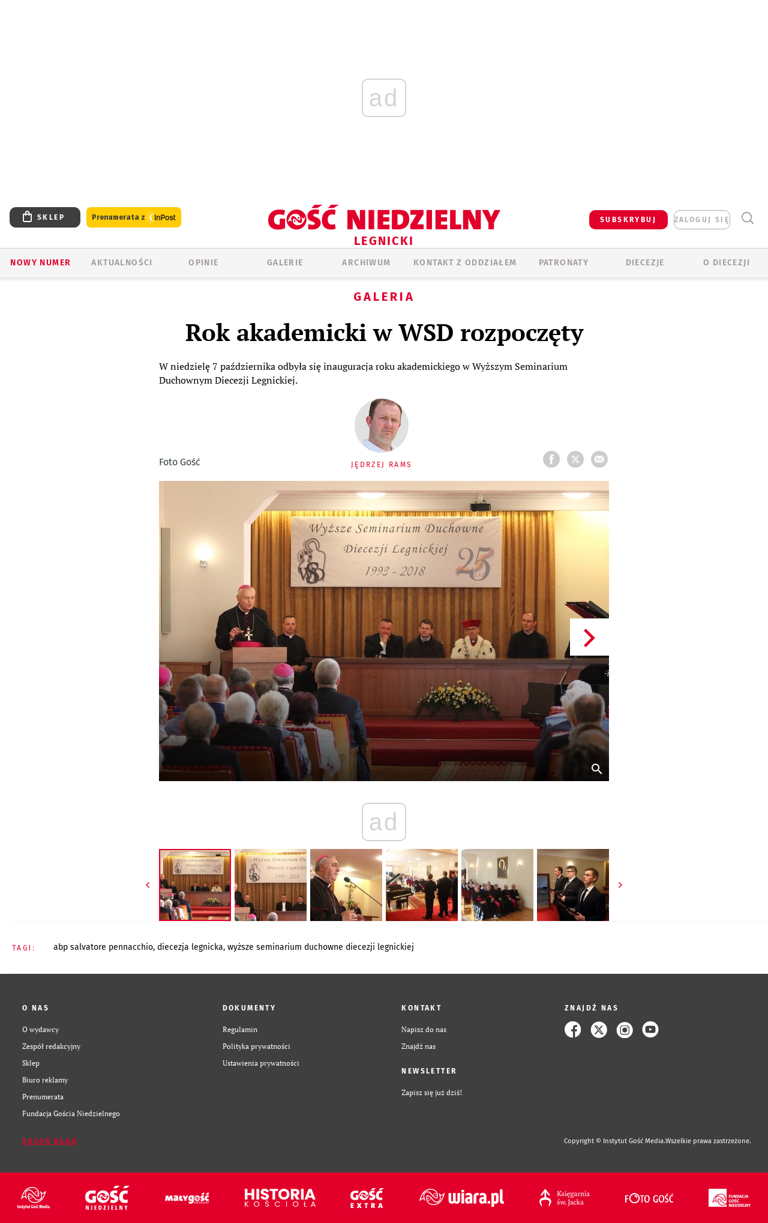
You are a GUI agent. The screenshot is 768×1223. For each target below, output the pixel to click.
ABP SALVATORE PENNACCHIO (103, 947)
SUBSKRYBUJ (628, 220)
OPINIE (203, 263)
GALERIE (285, 263)
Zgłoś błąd (49, 1141)
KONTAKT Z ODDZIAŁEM (465, 263)
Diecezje (645, 263)
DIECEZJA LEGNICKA (190, 947)
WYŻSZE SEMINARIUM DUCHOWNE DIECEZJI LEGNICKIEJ (320, 947)
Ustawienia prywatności (261, 1062)
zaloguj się (702, 220)
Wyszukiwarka (747, 218)
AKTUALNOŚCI (121, 263)
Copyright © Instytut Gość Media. (614, 1141)
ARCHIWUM (366, 263)
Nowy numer (40, 263)
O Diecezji (726, 263)
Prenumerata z (134, 218)
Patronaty (564, 263)
